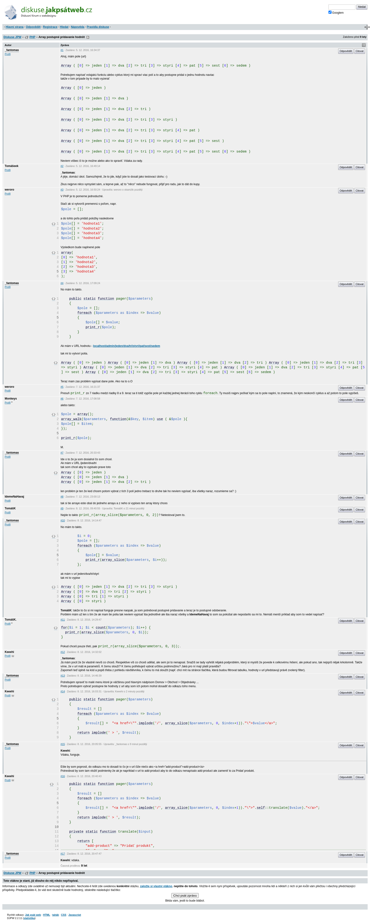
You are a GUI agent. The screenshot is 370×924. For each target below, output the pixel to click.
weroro (9, 189)
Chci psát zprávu (185, 895)
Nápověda (77, 27)
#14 (63, 691)
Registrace (50, 27)
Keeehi (9, 652)
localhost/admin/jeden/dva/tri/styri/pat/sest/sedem (126, 346)
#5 (62, 386)
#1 (62, 50)
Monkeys (11, 398)
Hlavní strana (14, 27)
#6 (62, 398)
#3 (62, 189)
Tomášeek (11, 166)
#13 (63, 675)
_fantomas (12, 50)
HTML (46, 914)
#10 (63, 520)
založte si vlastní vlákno (156, 886)
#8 (62, 496)
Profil (8, 54)
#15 (63, 744)
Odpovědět (33, 27)
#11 (63, 619)
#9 (62, 508)
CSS (63, 914)
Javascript (74, 914)
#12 (63, 652)
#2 (62, 166)
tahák (55, 914)
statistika (29, 918)
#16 (63, 776)
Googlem (336, 12)
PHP (32, 37)
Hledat (64, 27)
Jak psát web (33, 914)
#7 (62, 452)
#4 (62, 283)
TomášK (10, 508)
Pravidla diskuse (98, 27)
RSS (87, 37)
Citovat (360, 51)
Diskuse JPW (12, 37)
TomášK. (11, 619)
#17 (63, 853)
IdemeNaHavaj (14, 496)
